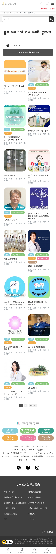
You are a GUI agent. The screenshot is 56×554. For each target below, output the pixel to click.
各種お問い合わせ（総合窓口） (15, 503)
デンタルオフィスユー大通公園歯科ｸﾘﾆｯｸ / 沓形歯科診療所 (38, 216)
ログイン (52, 8)
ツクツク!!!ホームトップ (10, 12)
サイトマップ (9, 492)
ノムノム (31, 519)
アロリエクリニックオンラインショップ (14, 392)
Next (32, 405)
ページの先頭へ (48, 531)
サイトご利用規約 (34, 497)
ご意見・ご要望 (9, 508)
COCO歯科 (32, 388)
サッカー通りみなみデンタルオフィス (38, 93)
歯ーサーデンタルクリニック (14, 87)
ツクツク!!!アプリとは (36, 503)
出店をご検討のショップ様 (37, 508)
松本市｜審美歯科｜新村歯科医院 (38, 303)
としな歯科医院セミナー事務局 (14, 347)
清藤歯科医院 (9, 175)
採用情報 (31, 514)
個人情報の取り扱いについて (14, 497)
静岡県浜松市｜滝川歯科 (38, 130)
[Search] (28, 19)
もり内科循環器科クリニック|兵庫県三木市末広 (14, 138)
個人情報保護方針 (34, 492)
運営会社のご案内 (10, 514)
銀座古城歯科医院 (35, 266)
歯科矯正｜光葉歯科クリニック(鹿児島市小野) (14, 303)
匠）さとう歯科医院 (37, 346)
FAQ (5, 519)
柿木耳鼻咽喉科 (10, 259)
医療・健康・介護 (10, 91)
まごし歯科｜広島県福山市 (38, 176)
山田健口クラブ (10, 220)
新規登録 (44, 8)
